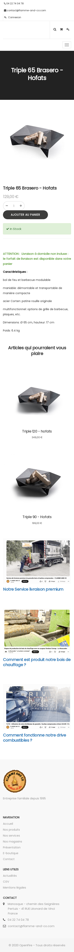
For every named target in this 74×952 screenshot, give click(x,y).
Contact (9, 859)
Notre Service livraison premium (33, 589)
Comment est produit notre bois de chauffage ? (37, 662)
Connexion (12, 17)
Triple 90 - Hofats (37, 516)
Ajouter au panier (25, 215)
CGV (6, 882)
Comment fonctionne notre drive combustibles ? (34, 737)
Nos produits (11, 830)
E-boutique (10, 853)
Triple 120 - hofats (37, 431)
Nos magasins (12, 841)
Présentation (12, 847)
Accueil (8, 824)
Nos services (11, 836)
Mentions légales (14, 888)
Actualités (10, 876)
